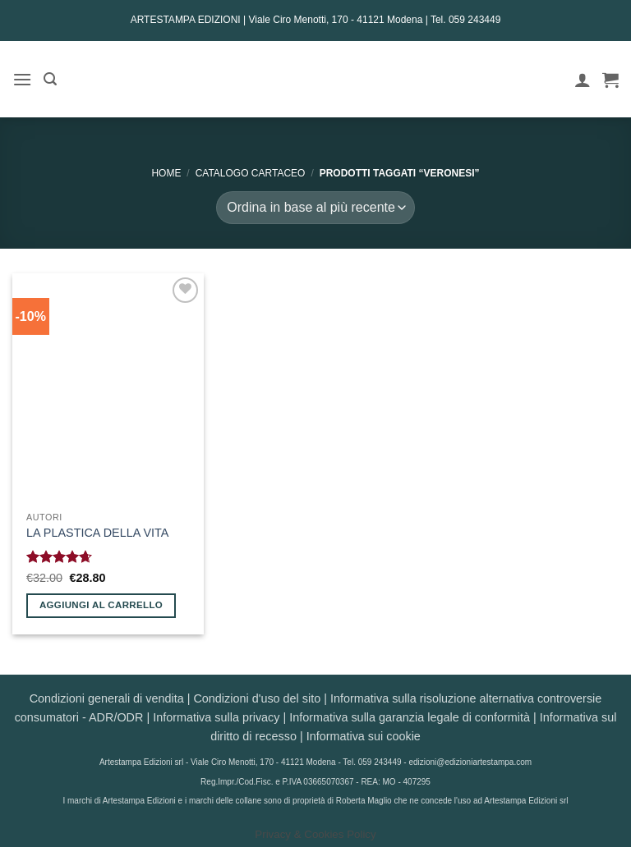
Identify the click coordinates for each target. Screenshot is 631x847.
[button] (22, 79)
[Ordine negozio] (315, 207)
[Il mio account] (582, 80)
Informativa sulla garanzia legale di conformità (409, 717)
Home (166, 173)
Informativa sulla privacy (216, 717)
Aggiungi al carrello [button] (101, 605)
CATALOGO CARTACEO (251, 173)
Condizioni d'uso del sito (256, 698)
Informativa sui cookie (363, 736)
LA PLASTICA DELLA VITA (97, 532)
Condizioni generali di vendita (107, 698)
